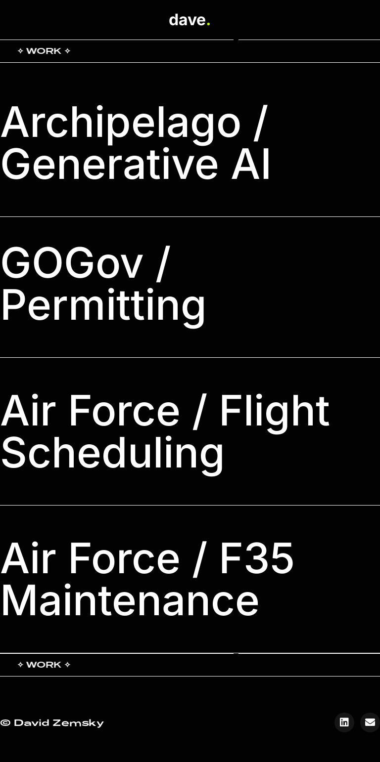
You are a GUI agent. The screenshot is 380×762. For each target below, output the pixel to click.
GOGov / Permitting (103, 283)
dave (190, 19)
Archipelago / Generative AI (136, 142)
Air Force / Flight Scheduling (165, 431)
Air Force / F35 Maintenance (147, 579)
